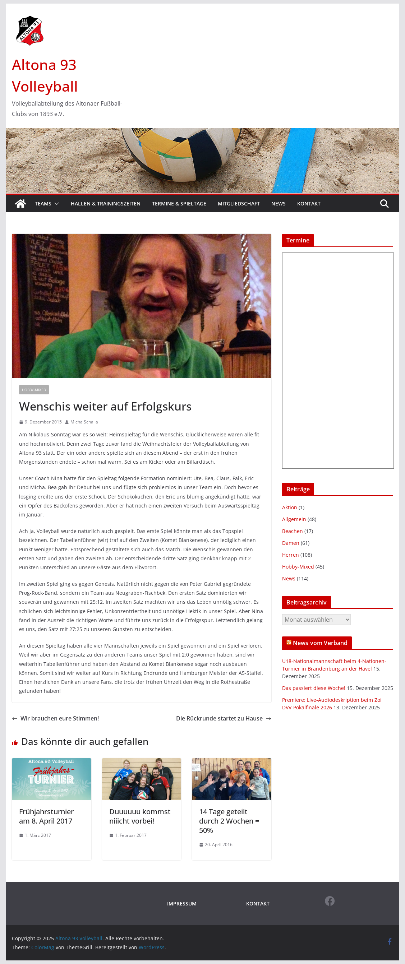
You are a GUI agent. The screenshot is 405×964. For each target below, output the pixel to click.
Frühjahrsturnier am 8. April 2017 (46, 816)
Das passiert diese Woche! (313, 688)
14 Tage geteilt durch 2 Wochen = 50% (229, 821)
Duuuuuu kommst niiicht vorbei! (140, 816)
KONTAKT (258, 903)
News (278, 203)
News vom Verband (320, 643)
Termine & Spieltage (179, 203)
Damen (290, 542)
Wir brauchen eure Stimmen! (55, 718)
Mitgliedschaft (239, 203)
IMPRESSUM (182, 903)
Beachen (292, 531)
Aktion (289, 507)
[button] (55, 204)
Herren (290, 554)
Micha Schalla (84, 422)
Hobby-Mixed (34, 389)
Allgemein (294, 519)
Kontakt (309, 203)
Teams (43, 203)
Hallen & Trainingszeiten (106, 203)
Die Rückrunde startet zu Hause (223, 718)
